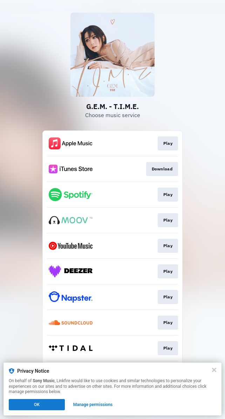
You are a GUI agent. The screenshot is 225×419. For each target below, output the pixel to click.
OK (37, 404)
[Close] (214, 370)
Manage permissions (93, 404)
